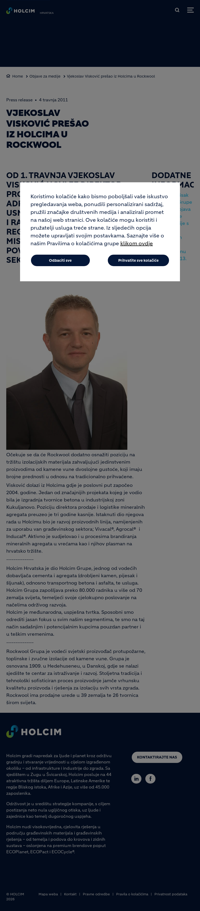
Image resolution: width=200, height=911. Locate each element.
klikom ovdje (136, 243)
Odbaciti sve (60, 260)
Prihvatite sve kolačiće (138, 260)
